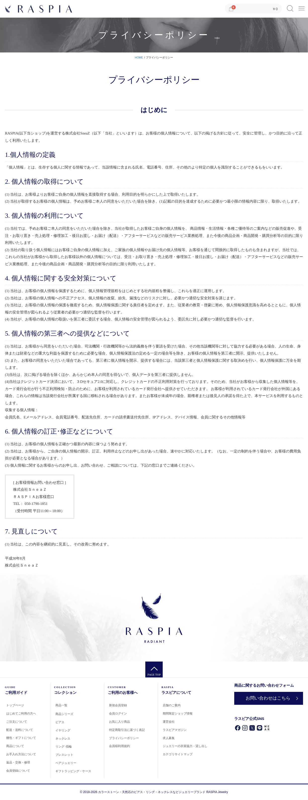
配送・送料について (19, 730)
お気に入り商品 (119, 721)
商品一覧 (61, 705)
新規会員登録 (118, 705)
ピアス (59, 722)
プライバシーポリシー (124, 738)
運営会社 (169, 721)
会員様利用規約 (119, 746)
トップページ (15, 705)
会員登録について (18, 770)
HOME (139, 57)
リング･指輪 (63, 746)
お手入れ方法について (21, 754)
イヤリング (62, 730)
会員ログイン (118, 713)
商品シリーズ (64, 714)
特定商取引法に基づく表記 (127, 730)
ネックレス (62, 738)
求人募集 (169, 738)
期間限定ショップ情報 (177, 713)
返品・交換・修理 (18, 762)
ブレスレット (64, 754)
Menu (301, 6)
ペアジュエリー (65, 763)
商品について (15, 746)
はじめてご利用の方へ (21, 713)
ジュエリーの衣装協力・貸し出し (185, 746)
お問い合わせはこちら (268, 698)
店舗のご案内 (172, 705)
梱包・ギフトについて (21, 738)
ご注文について (16, 721)
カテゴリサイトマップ (177, 754)
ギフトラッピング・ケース (73, 771)
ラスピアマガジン (175, 730)
